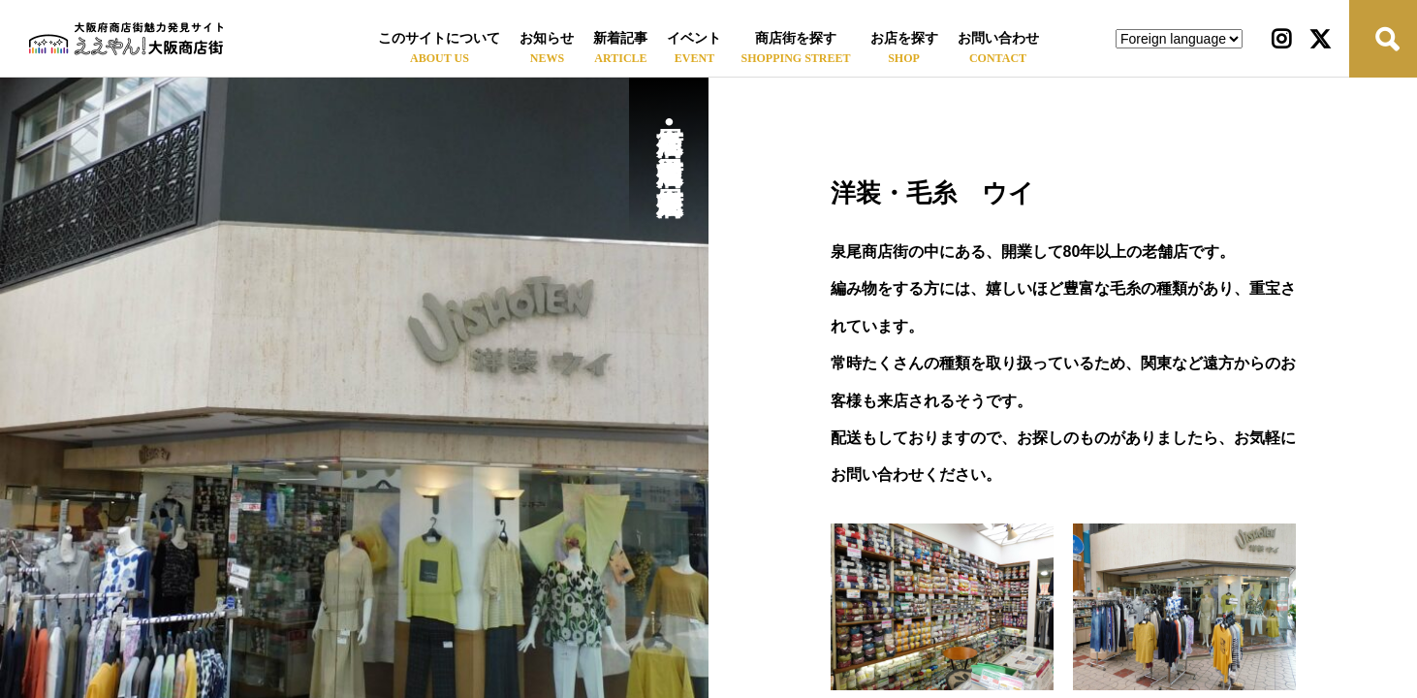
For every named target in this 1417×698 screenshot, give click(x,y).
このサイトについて (439, 38)
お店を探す (904, 38)
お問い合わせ (998, 38)
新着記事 (620, 38)
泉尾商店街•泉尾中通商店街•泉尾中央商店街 (669, 137)
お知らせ (547, 38)
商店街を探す (795, 38)
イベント (694, 38)
